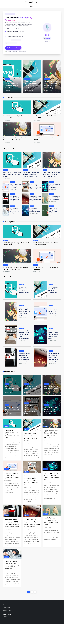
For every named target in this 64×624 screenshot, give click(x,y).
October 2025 (6, 607)
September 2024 (7, 610)
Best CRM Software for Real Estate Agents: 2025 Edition (15, 186)
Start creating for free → (13, 47)
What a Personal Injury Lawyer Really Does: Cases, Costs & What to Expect (53, 357)
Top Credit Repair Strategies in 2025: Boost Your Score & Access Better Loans (24, 357)
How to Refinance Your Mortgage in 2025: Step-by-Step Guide (54, 198)
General (8, 79)
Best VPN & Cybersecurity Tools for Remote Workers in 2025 (12, 174)
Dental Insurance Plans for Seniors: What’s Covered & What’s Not (31, 174)
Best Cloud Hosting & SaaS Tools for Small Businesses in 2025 (54, 186)
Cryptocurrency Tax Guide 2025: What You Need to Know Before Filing (51, 174)
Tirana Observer (32, 2)
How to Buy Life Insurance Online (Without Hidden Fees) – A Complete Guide (24, 334)
